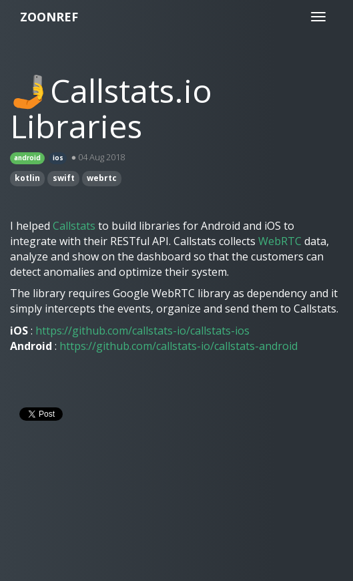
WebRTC (280, 241)
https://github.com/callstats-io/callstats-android (178, 346)
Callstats (74, 225)
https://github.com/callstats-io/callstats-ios (142, 330)
